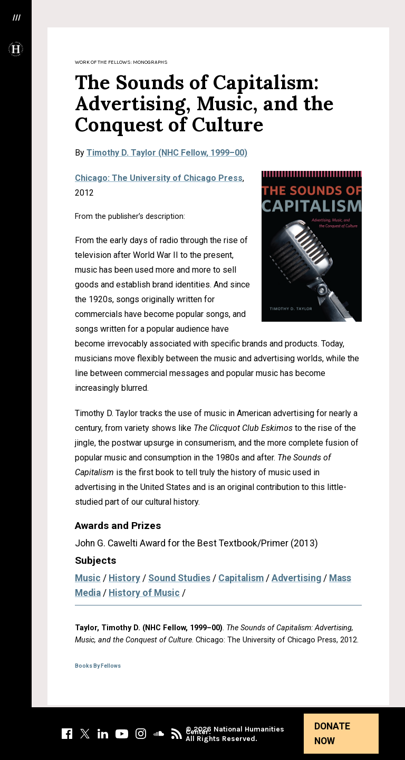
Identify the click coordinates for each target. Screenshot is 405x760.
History (124, 578)
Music (88, 578)
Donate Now (332, 733)
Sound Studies (179, 578)
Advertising (296, 578)
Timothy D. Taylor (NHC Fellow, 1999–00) (166, 153)
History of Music (144, 593)
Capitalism (241, 578)
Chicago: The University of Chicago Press (159, 178)
